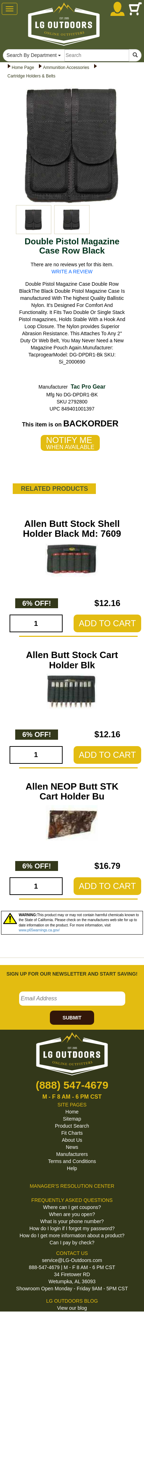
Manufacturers (72, 1154)
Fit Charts (72, 1133)
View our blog (72, 1308)
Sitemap (72, 1119)
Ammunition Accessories (66, 67)
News (72, 1147)
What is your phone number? (72, 1221)
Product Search (72, 1126)
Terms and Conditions (72, 1161)
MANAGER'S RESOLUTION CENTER (72, 1186)
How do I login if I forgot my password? (72, 1228)
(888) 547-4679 (72, 1085)
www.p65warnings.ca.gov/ (39, 930)
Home (72, 1112)
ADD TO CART (107, 623)
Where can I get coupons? (72, 1207)
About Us (72, 1140)
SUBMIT (72, 1018)
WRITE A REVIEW (72, 271)
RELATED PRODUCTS (54, 488)
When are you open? (72, 1214)
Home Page (23, 67)
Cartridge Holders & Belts (31, 76)
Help (72, 1168)
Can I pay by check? (72, 1242)
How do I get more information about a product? (72, 1235)
